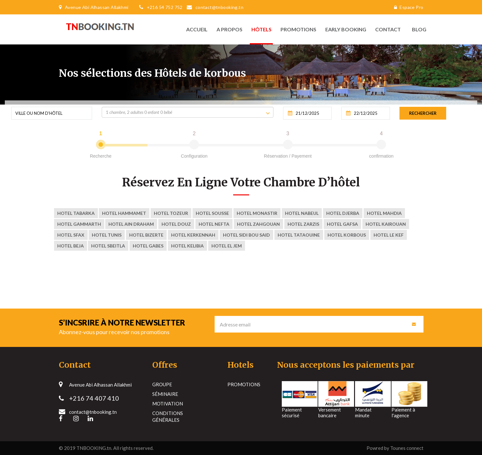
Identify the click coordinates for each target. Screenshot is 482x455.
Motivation (167, 403)
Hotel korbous (347, 235)
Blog (417, 29)
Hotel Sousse (212, 213)
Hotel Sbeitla (108, 245)
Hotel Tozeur (171, 213)
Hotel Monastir (257, 213)
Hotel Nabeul (302, 213)
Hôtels (261, 29)
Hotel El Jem (226, 245)
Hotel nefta (214, 224)
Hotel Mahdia (384, 213)
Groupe (162, 384)
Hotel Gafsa (342, 224)
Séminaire (165, 394)
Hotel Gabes (148, 245)
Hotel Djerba (342, 213)
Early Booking (345, 29)
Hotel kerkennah (193, 235)
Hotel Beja (70, 245)
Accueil (197, 29)
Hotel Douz (176, 224)
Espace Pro (407, 7)
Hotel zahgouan (258, 224)
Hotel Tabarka (76, 213)
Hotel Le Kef (389, 235)
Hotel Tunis (107, 235)
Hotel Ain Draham (131, 224)
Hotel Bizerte (146, 235)
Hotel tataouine (299, 235)
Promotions (298, 29)
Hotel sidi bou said (246, 235)
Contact (388, 29)
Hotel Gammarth (79, 224)
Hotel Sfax (70, 235)
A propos (229, 29)
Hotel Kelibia (187, 245)
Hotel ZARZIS (303, 224)
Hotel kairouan (386, 224)
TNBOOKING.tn (93, 448)
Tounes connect (406, 448)
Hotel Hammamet (124, 213)
